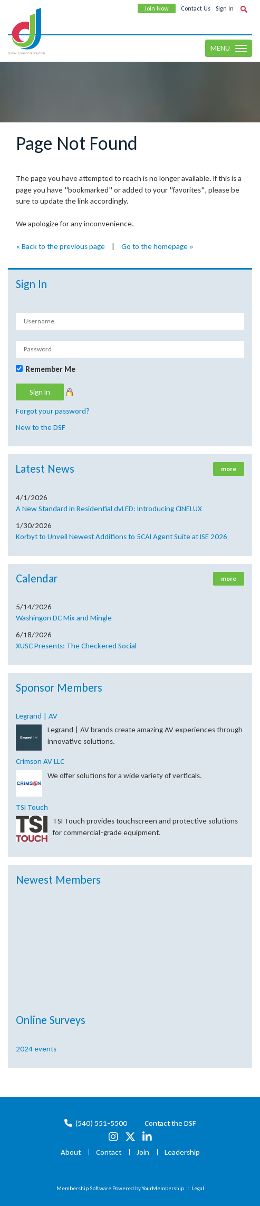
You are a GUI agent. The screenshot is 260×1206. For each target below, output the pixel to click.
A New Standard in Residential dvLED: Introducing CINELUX (109, 508)
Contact (108, 1152)
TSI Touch (32, 807)
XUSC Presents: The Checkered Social (76, 645)
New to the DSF (40, 427)
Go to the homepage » (157, 246)
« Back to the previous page (60, 246)
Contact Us (195, 8)
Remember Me (50, 369)
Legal (197, 1188)
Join (143, 1152)
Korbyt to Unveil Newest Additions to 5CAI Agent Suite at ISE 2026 (121, 536)
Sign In (225, 8)
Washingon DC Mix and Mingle (64, 618)
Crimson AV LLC (40, 761)
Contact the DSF (170, 1123)
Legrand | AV (36, 716)
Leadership (182, 1152)
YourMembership (163, 1188)
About (71, 1152)
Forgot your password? (53, 411)
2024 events (36, 1049)
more (228, 469)
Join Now (157, 8)
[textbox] (243, 9)
